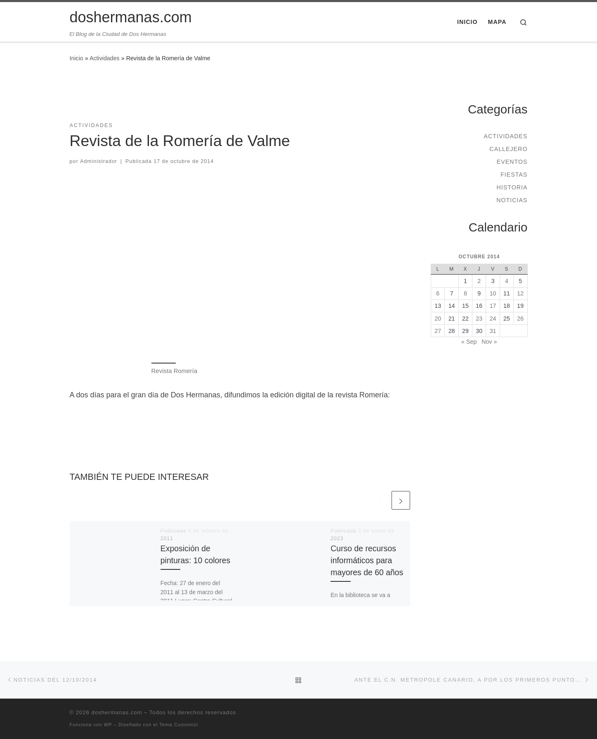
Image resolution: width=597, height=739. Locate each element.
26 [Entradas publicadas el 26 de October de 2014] (520, 318)
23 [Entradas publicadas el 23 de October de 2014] (479, 318)
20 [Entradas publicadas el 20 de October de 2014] (437, 318)
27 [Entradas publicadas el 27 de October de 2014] (437, 331)
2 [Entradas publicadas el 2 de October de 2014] (479, 281)
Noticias (511, 200)
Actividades (105, 58)
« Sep (469, 341)
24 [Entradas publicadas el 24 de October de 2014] (493, 318)
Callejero (508, 149)
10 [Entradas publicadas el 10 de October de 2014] (493, 293)
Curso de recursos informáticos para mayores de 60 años (366, 560)
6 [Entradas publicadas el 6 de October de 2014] (437, 293)
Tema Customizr (178, 724)
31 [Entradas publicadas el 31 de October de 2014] (493, 331)
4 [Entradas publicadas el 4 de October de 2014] (506, 281)
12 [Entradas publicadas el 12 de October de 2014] (520, 293)
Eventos (512, 161)
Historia (511, 187)
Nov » (489, 341)
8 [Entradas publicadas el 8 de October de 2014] (465, 293)
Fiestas (513, 174)
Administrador (98, 161)
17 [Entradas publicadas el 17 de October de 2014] (493, 305)
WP (108, 724)
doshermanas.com (117, 712)
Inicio (76, 58)
